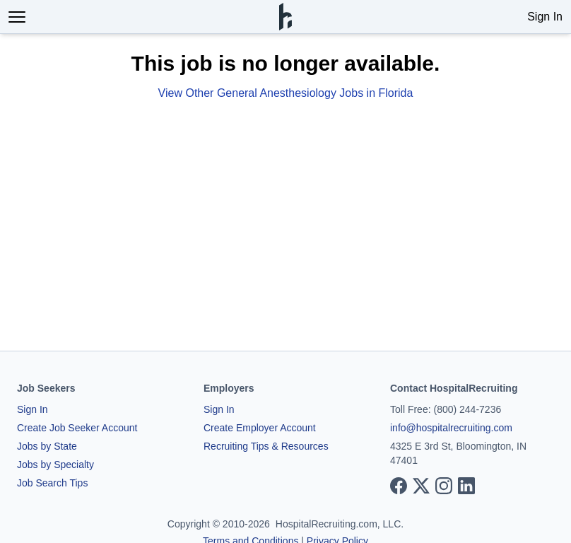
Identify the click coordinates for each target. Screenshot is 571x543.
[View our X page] (421, 485)
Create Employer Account (260, 427)
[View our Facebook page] (398, 485)
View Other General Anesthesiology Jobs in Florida (285, 93)
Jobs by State (47, 446)
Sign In (545, 17)
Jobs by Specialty (55, 464)
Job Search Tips (52, 483)
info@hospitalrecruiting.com (451, 427)
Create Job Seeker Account (77, 427)
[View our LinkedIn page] (466, 485)
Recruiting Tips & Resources (266, 446)
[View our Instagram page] (443, 485)
